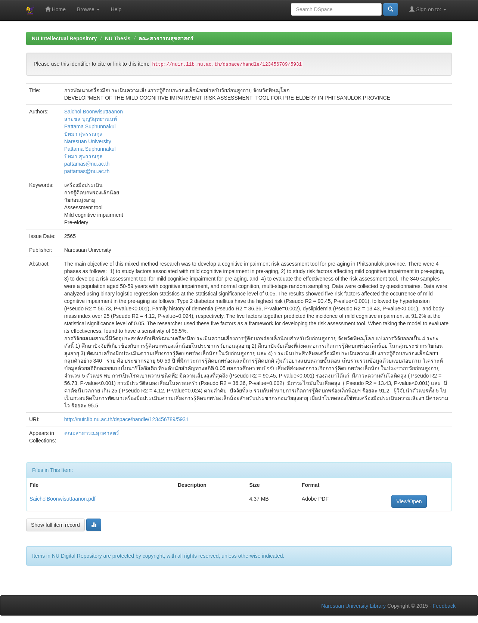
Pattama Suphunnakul (90, 126)
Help (116, 9)
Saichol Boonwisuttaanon (93, 112)
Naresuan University (87, 141)
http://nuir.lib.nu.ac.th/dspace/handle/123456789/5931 (126, 419)
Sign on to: (427, 9)
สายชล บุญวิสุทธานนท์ (90, 119)
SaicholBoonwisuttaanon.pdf (63, 499)
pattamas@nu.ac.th (87, 164)
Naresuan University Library (353, 606)
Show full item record (55, 525)
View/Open (409, 501)
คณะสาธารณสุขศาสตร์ (166, 38)
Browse (88, 9)
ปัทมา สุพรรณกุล (83, 134)
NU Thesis (117, 38)
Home (55, 9)
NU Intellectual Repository (64, 38)
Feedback (444, 606)
